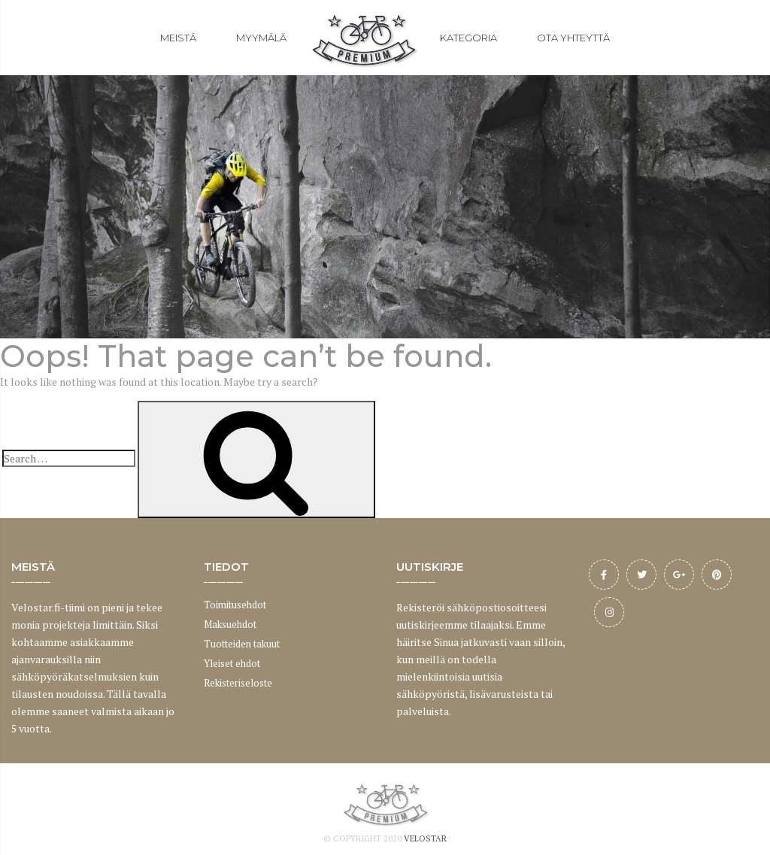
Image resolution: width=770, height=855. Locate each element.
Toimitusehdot (235, 604)
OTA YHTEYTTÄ (573, 38)
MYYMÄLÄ (261, 38)
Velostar (425, 838)
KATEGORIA (468, 38)
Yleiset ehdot (232, 663)
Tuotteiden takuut (242, 643)
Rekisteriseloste (238, 683)
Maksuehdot (230, 624)
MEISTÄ (178, 38)
